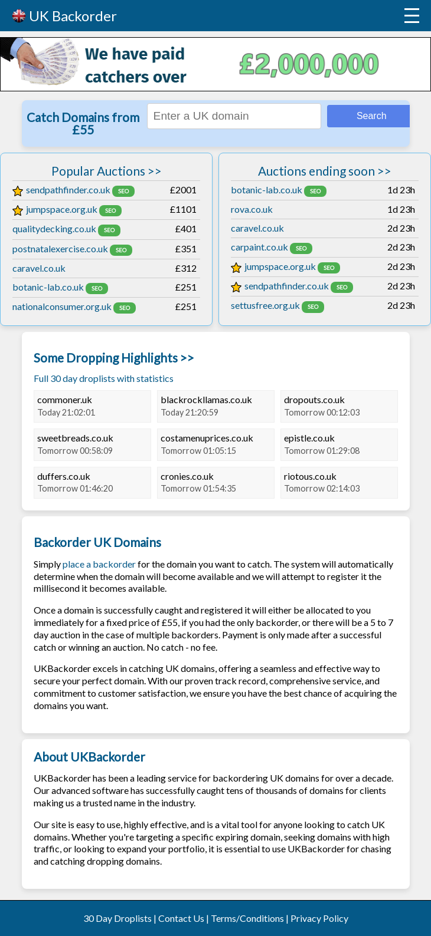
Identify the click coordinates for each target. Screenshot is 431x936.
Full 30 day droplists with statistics (104, 378)
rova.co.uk (252, 209)
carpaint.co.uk (259, 246)
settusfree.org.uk (265, 305)
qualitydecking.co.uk (54, 228)
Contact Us (181, 918)
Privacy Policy (319, 918)
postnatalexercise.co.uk (60, 248)
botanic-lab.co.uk (48, 286)
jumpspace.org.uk (54, 209)
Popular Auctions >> (106, 170)
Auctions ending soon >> (324, 170)
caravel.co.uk (39, 267)
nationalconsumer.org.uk (62, 306)
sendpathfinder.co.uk (61, 189)
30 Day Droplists (117, 918)
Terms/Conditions (247, 918)
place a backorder (99, 563)
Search (372, 116)
